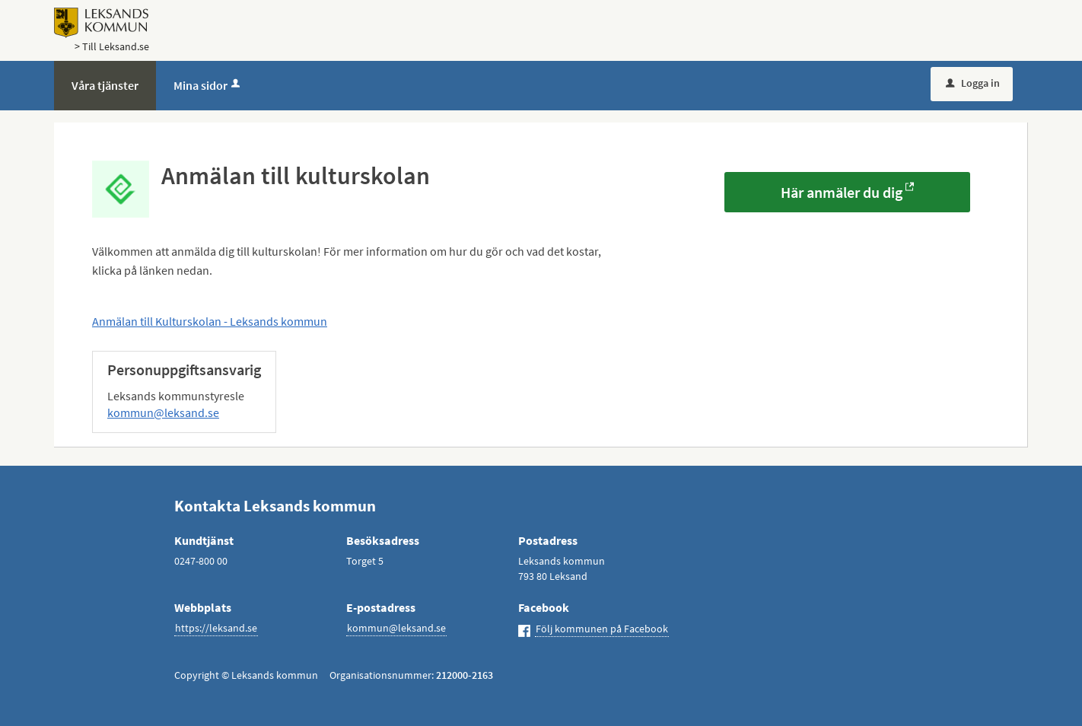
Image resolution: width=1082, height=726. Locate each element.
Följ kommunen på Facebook (602, 628)
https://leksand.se (216, 628)
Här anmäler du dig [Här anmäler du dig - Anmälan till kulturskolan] (841, 192)
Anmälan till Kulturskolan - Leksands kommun (209, 321)
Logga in (973, 83)
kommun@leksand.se (163, 412)
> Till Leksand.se (112, 46)
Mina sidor (208, 85)
